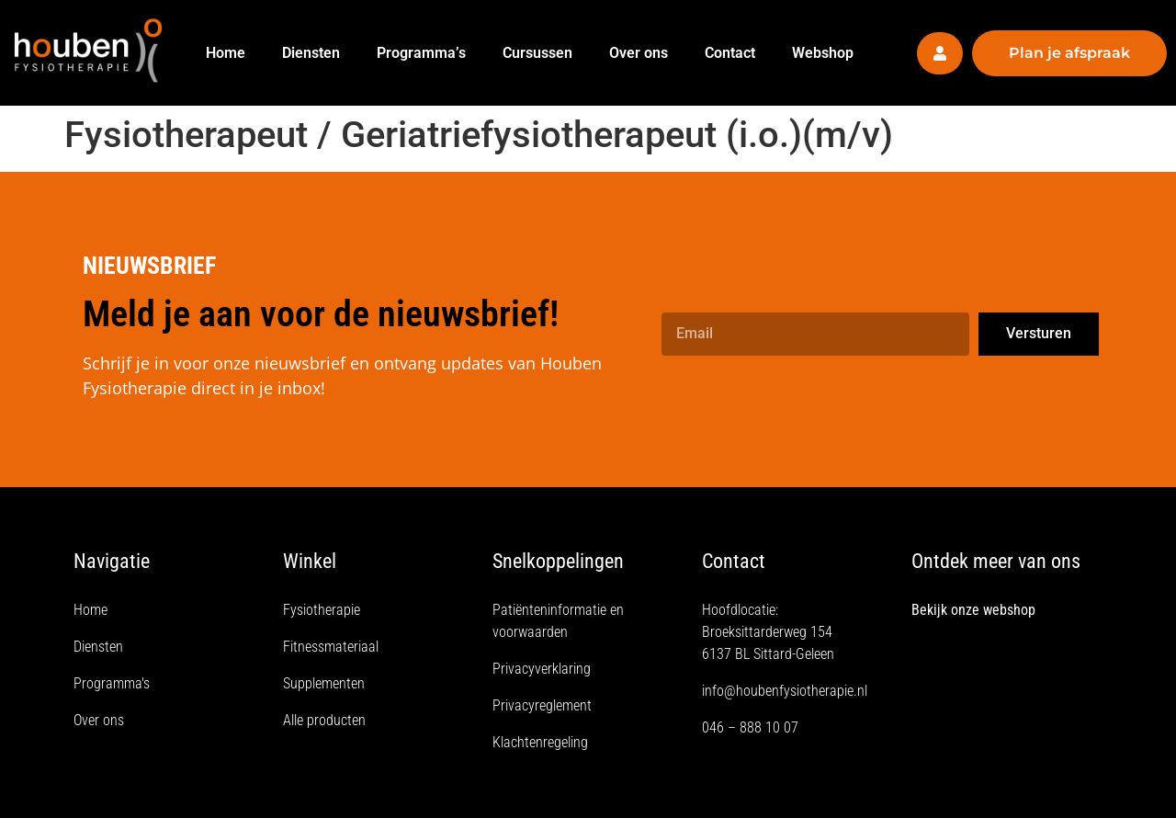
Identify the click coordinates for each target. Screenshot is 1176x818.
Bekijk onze (947, 610)
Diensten (311, 53)
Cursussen (537, 53)
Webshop (823, 53)
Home (225, 53)
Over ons (638, 53)
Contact (730, 53)
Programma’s (421, 53)
